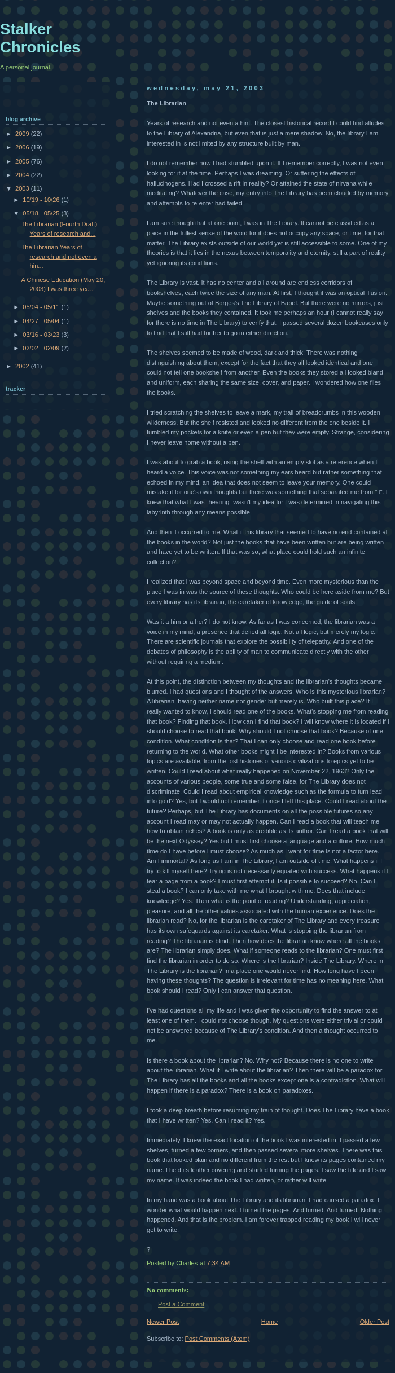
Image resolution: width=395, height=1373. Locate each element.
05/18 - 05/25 (42, 213)
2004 (23, 174)
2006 (23, 147)
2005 (23, 161)
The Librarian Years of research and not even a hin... (59, 256)
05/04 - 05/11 (42, 306)
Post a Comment (181, 1304)
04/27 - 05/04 (42, 321)
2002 (23, 366)
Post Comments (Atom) (217, 1338)
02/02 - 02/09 (42, 348)
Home (269, 1321)
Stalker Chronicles (40, 38)
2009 (23, 133)
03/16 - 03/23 (42, 334)
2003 (23, 188)
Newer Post (163, 1321)
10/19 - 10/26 (42, 199)
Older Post (374, 1321)
